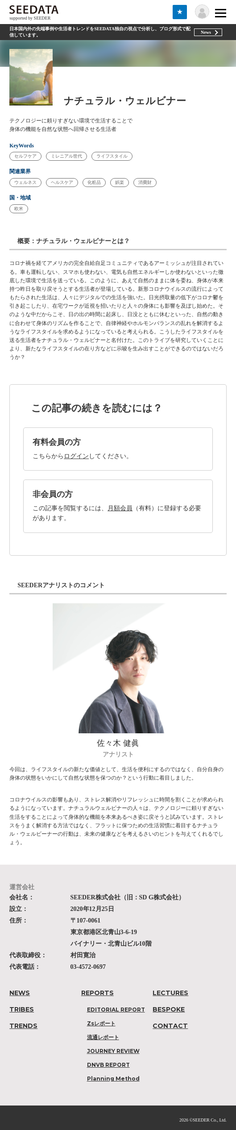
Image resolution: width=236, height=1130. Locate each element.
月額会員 (120, 508)
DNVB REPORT (108, 1064)
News (206, 32)
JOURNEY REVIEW (113, 1051)
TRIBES (21, 1009)
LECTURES (170, 993)
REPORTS (97, 993)
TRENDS (23, 1026)
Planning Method (113, 1078)
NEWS (19, 993)
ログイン (76, 456)
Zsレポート (101, 1023)
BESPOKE (169, 1009)
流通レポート (103, 1037)
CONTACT (170, 1026)
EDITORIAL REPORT (116, 1009)
